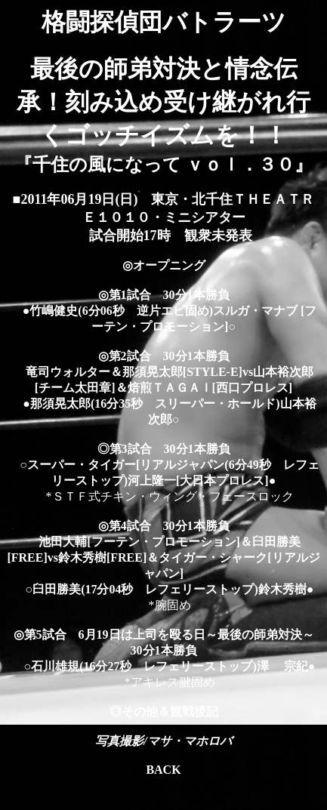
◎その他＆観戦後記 (164, 711)
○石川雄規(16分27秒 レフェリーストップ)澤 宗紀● (164, 666)
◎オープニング (163, 265)
